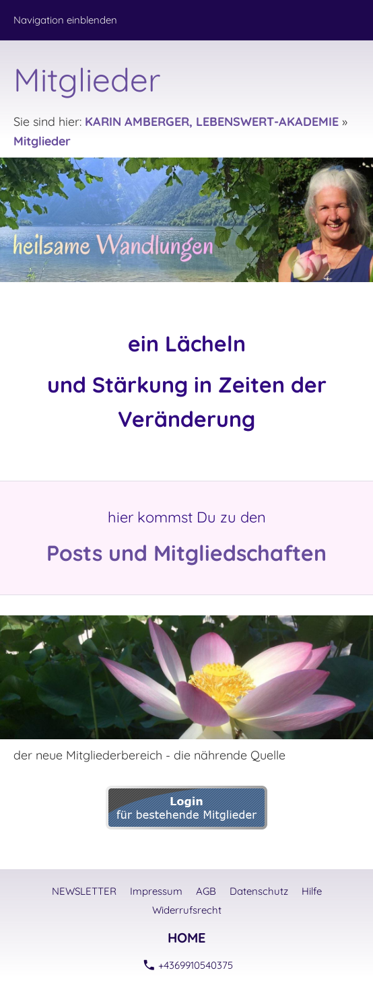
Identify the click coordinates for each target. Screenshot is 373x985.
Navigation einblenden (65, 19)
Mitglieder (42, 141)
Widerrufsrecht (187, 910)
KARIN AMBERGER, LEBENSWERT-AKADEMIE (212, 121)
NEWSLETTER (84, 891)
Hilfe (312, 891)
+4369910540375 (188, 965)
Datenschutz (259, 891)
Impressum (156, 891)
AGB (206, 891)
